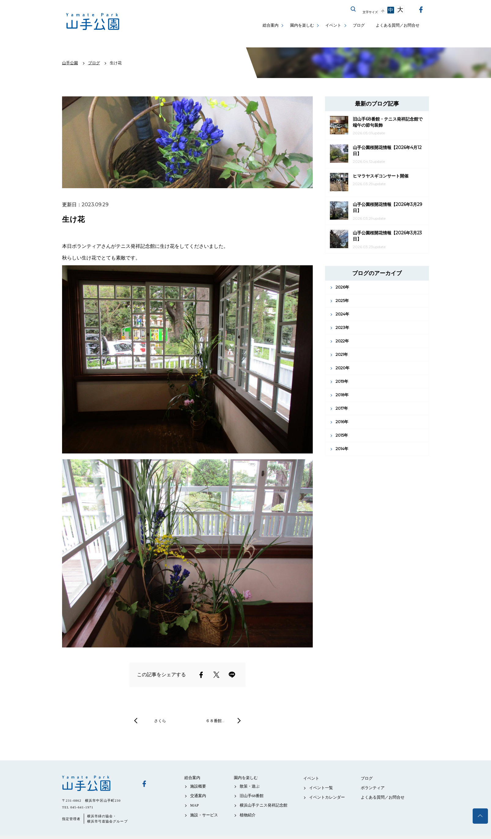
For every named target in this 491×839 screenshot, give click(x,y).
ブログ (359, 25)
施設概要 (198, 786)
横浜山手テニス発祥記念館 (263, 805)
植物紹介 (248, 815)
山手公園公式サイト (93, 21)
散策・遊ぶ (250, 786)
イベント (333, 25)
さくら (160, 720)
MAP (194, 805)
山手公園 (97, 783)
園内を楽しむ (302, 25)
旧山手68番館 (252, 795)
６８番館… (215, 720)
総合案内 (271, 25)
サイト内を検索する (353, 9)
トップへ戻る (480, 816)
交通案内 (198, 795)
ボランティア (373, 787)
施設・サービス (204, 815)
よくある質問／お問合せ (397, 25)
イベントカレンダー (327, 797)
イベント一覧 (321, 787)
